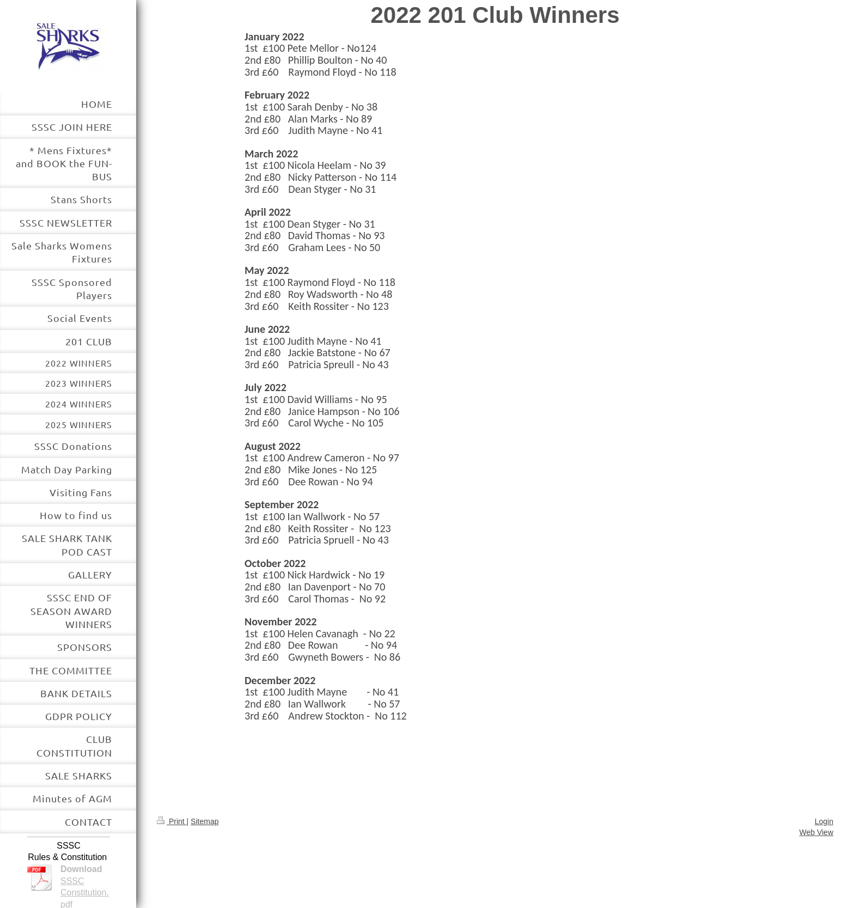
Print (172, 821)
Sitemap (204, 821)
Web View (816, 832)
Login (824, 821)
